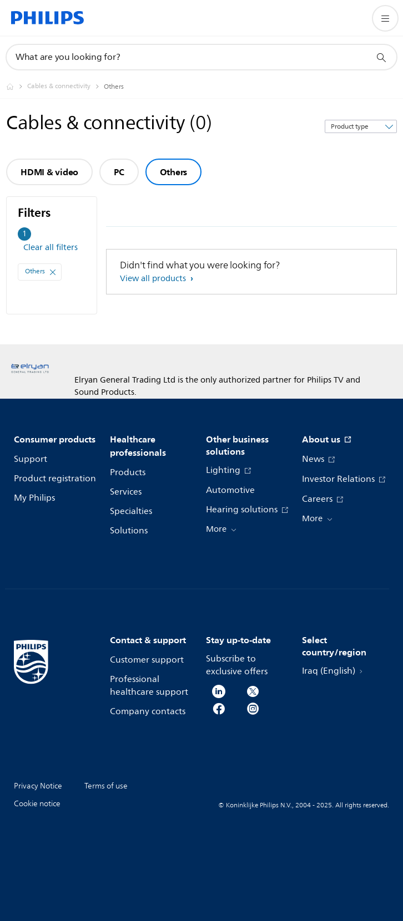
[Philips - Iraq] (16, 86)
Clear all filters (50, 248)
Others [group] (174, 172)
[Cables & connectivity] (65, 86)
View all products (154, 279)
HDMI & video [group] (49, 172)
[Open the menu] (385, 18)
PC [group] (119, 172)
